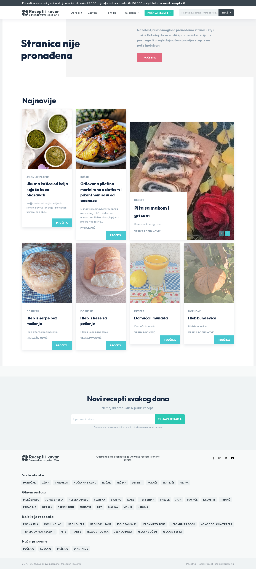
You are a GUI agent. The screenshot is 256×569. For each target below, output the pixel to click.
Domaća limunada (152, 317)
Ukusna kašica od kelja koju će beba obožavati (44, 189)
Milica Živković (36, 338)
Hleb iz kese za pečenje (95, 320)
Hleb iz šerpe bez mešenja (43, 320)
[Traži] (226, 12)
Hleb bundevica (204, 317)
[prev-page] (221, 233)
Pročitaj (62, 223)
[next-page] (227, 233)
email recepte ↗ (173, 3)
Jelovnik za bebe (37, 177)
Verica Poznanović (147, 231)
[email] (113, 419)
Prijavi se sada (170, 419)
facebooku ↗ (121, 3)
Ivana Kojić (87, 227)
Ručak (84, 177)
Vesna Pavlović (91, 338)
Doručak (32, 311)
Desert (139, 200)
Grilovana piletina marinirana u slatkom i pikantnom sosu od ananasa (100, 192)
